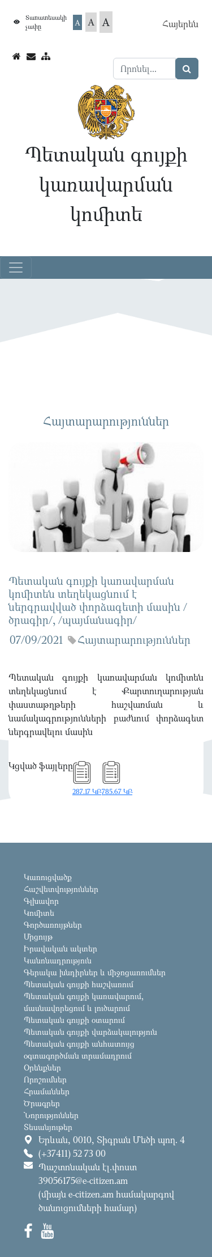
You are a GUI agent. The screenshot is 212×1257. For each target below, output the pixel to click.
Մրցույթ (38, 936)
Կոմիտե (39, 912)
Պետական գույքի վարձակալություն (90, 1031)
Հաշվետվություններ (61, 889)
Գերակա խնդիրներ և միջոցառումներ (95, 972)
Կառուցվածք (48, 877)
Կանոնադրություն (58, 960)
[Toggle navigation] (16, 267)
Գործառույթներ (53, 924)
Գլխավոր (41, 900)
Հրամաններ (47, 1091)
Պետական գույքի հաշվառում (78, 984)
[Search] (144, 68)
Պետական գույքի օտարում (74, 1019)
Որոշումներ (45, 1079)
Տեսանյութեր (48, 1127)
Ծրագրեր (42, 1103)
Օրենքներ (42, 1067)
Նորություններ (51, 1115)
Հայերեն (180, 24)
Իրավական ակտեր (60, 948)
